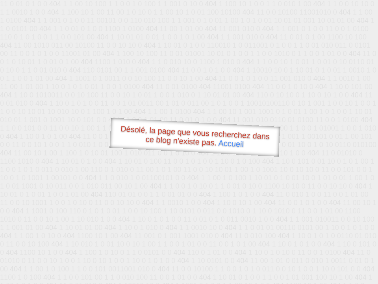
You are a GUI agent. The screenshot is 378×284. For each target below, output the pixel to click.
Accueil (231, 143)
